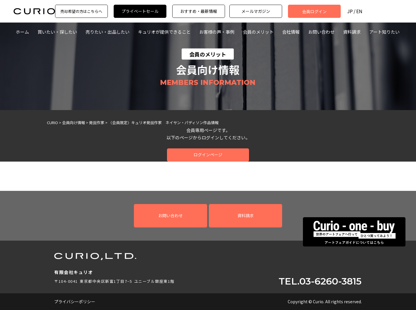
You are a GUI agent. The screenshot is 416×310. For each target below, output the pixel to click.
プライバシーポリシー (74, 301)
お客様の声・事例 (216, 32)
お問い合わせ (321, 32)
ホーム (22, 32)
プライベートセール (140, 11)
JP (350, 11)
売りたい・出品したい (107, 32)
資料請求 (352, 32)
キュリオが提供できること (164, 32)
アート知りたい (384, 32)
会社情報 (291, 32)
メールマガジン (255, 11)
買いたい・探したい (57, 32)
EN (359, 11)
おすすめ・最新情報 (198, 11)
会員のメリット (258, 32)
